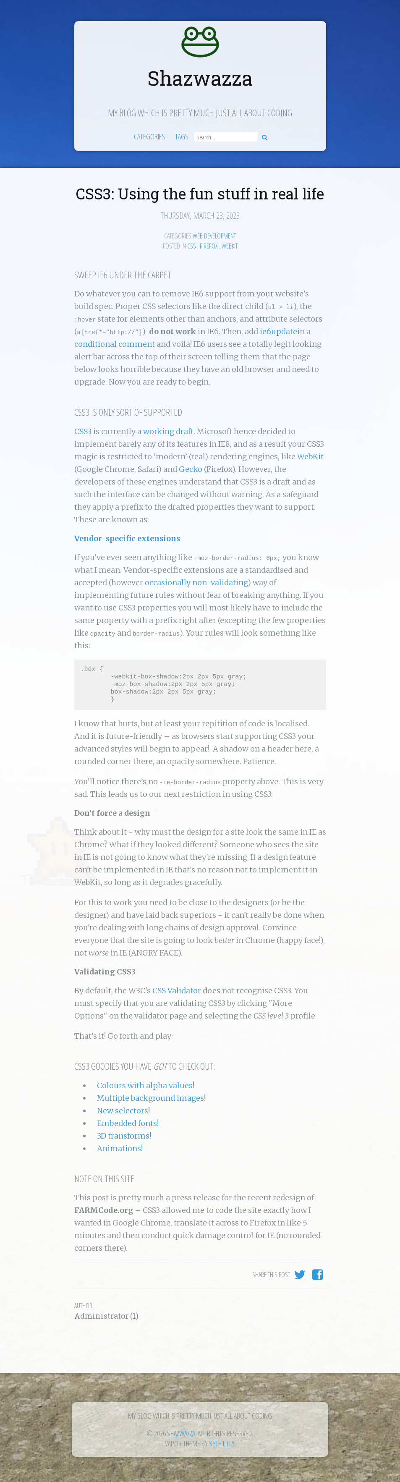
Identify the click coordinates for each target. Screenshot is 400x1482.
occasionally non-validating (196, 582)
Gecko (190, 469)
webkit (230, 246)
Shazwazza (200, 78)
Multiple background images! (151, 1098)
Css (191, 246)
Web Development (214, 236)
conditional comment (114, 344)
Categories (149, 136)
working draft (168, 431)
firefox (209, 246)
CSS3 (83, 431)
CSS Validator (176, 990)
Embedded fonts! (128, 1123)
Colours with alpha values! (145, 1085)
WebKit (310, 456)
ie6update (278, 331)
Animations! (120, 1148)
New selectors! (123, 1110)
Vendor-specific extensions (127, 538)
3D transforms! (124, 1136)
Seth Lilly (222, 1443)
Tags (181, 136)
